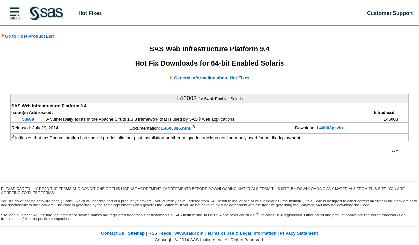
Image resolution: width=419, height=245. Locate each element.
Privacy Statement (299, 233)
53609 (28, 119)
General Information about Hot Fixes (211, 77)
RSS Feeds (159, 233)
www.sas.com (189, 233)
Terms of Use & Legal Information (241, 233)
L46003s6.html (176, 128)
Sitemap (136, 233)
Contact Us (112, 233)
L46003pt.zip (330, 127)
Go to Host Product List (28, 36)
